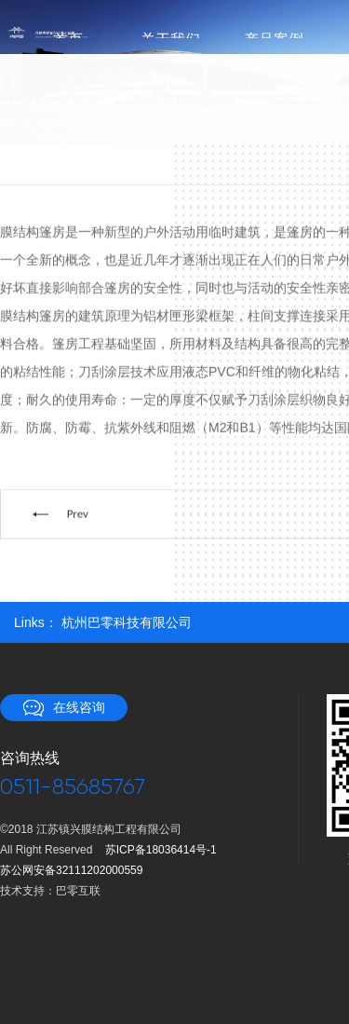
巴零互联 (78, 890)
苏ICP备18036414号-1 (161, 849)
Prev (77, 516)
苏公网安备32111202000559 (71, 870)
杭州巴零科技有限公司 (126, 622)
